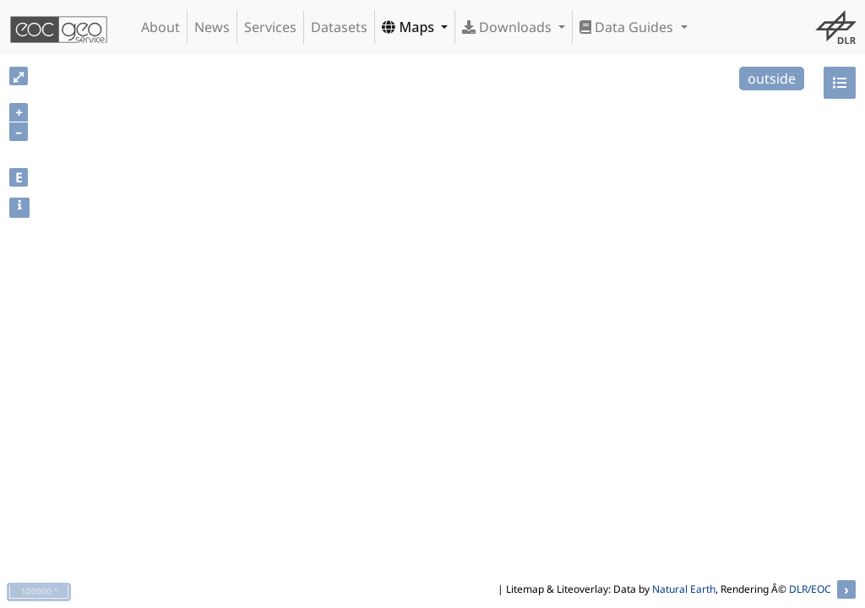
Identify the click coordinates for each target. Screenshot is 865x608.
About (160, 27)
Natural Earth (683, 589)
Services (270, 27)
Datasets (339, 27)
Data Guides (628, 27)
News (212, 27)
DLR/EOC (810, 589)
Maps (410, 27)
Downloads (508, 27)
